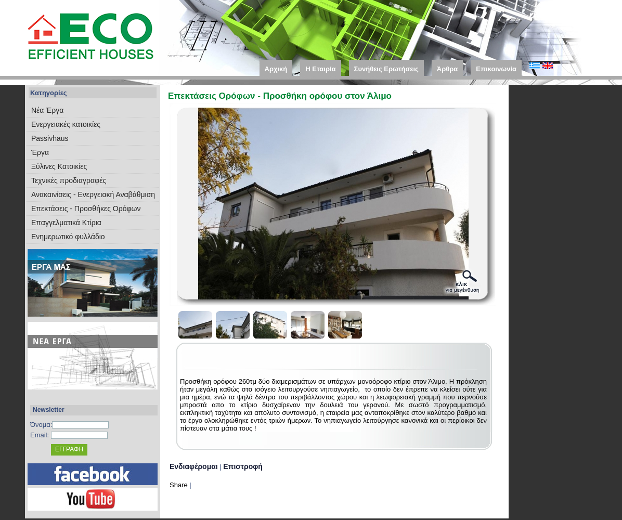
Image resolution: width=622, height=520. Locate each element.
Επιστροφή (243, 466)
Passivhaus (50, 138)
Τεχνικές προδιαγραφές (68, 180)
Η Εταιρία (320, 69)
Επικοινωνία (496, 69)
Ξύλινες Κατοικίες (59, 166)
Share (179, 485)
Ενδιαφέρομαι (194, 466)
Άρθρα (447, 69)
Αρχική (276, 69)
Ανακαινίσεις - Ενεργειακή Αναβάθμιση (93, 194)
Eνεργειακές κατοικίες (65, 124)
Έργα (40, 152)
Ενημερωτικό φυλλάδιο (68, 236)
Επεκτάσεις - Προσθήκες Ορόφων (85, 208)
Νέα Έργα (47, 110)
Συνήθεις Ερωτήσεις (386, 69)
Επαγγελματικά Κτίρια (66, 222)
